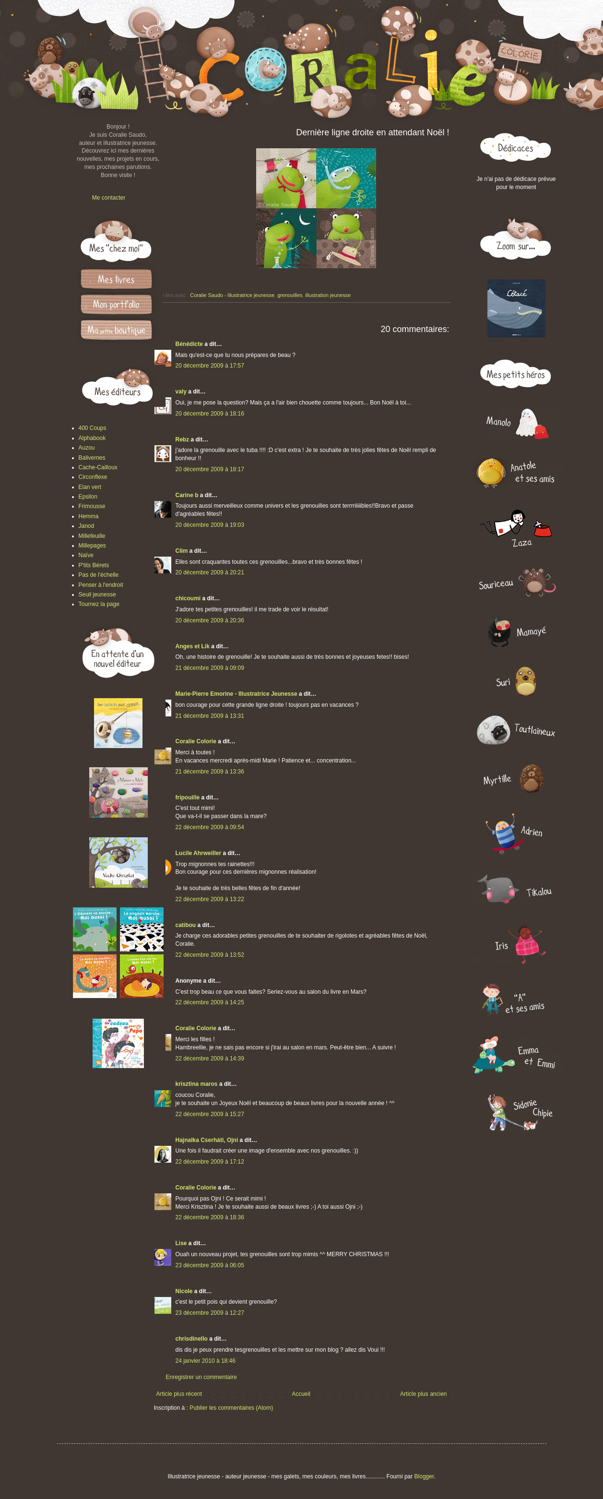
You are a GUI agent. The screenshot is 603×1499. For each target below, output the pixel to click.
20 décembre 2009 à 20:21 (210, 572)
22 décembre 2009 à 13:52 (210, 955)
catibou (186, 925)
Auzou (87, 447)
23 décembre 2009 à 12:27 (210, 1312)
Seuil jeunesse (97, 594)
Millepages (92, 545)
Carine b (187, 495)
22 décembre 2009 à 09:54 (210, 827)
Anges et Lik (193, 646)
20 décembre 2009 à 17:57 (210, 365)
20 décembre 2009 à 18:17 (210, 469)
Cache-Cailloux (98, 467)
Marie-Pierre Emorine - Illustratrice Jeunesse (236, 693)
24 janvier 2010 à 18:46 (206, 1360)
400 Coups (92, 428)
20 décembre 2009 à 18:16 (210, 413)
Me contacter (108, 197)
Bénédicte (189, 344)
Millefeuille (92, 536)
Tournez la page (99, 604)
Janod (87, 526)
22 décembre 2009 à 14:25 (210, 1002)
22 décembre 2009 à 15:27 (210, 1114)
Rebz (182, 439)
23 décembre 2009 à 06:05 (210, 1265)
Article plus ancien (423, 1394)
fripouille (188, 797)
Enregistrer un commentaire (201, 1377)
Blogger (424, 1476)
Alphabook (92, 438)
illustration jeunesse (328, 295)
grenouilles (289, 295)
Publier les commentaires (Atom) (231, 1407)
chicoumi (188, 598)
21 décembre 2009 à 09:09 (210, 668)
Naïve (86, 555)
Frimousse (92, 506)
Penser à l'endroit (101, 585)
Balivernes (92, 457)
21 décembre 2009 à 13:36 (210, 771)
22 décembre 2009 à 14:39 (210, 1058)
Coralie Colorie (196, 741)
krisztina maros (197, 1084)
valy (181, 391)
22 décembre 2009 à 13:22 (210, 899)
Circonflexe (93, 477)
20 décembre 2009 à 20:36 (210, 620)
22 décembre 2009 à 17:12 (210, 1161)
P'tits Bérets (94, 565)
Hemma (89, 516)
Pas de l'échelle (99, 574)
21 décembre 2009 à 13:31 (210, 716)
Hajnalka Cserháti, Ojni (207, 1140)
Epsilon (88, 496)
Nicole (184, 1291)
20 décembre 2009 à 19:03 (210, 525)
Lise (181, 1243)
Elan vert (90, 487)
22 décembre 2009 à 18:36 (210, 1217)
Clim (182, 550)
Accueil (301, 1394)
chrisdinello (192, 1338)
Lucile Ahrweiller (199, 853)
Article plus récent (179, 1394)
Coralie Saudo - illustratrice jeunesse (232, 295)
